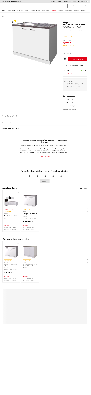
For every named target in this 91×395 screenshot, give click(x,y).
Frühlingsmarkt (68, 10)
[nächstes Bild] (87, 210)
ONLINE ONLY (67, 36)
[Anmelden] (73, 6)
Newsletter (83, 10)
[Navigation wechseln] (3, 6)
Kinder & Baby (45, 10)
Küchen (26, 10)
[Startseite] (3, 16)
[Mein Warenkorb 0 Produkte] (85, 6)
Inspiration (60, 10)
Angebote (53, 10)
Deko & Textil (20, 10)
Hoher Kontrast (83, 1)
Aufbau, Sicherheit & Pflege (10, 128)
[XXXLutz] (13, 6)
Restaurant (76, 10)
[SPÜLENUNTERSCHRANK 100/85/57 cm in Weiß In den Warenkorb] (77, 59)
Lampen (38, 10)
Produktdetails (6, 123)
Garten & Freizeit (11, 10)
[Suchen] (24, 6)
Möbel (3, 10)
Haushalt (32, 10)
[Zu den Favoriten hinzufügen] (65, 59)
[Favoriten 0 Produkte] (79, 6)
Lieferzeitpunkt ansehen (73, 73)
